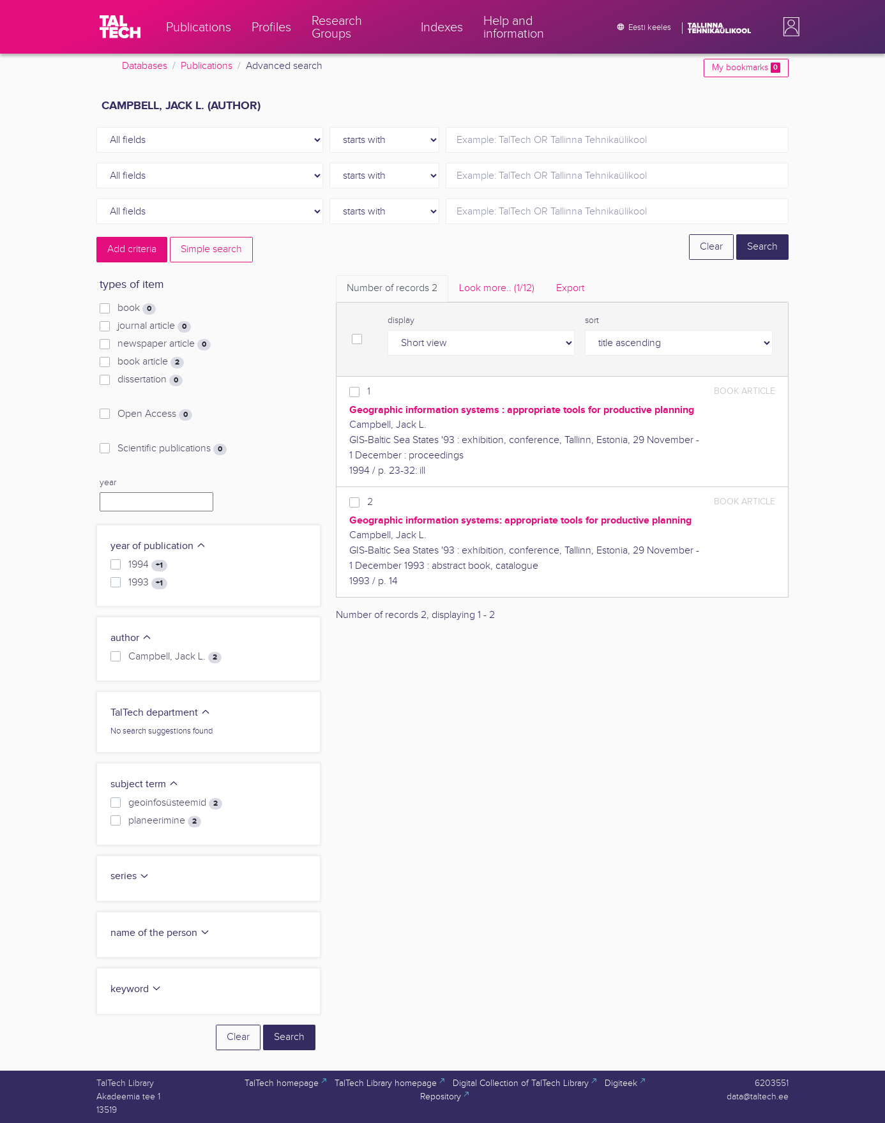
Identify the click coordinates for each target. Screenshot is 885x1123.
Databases (144, 66)
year (108, 483)
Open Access (154, 414)
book (136, 308)
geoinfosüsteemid (175, 803)
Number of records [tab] (392, 288)
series (129, 876)
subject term (144, 784)
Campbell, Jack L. (175, 657)
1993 (147, 583)
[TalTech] (120, 27)
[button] (788, 27)
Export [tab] (570, 288)
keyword (136, 989)
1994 (147, 565)
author (131, 638)
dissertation (150, 379)
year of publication (158, 546)
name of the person (160, 933)
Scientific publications (172, 448)
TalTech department (160, 713)
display (401, 320)
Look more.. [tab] (496, 288)
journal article (154, 326)
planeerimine (164, 821)
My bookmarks (746, 68)
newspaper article (164, 344)
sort (592, 320)
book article (150, 362)
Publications (206, 66)
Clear (711, 247)
